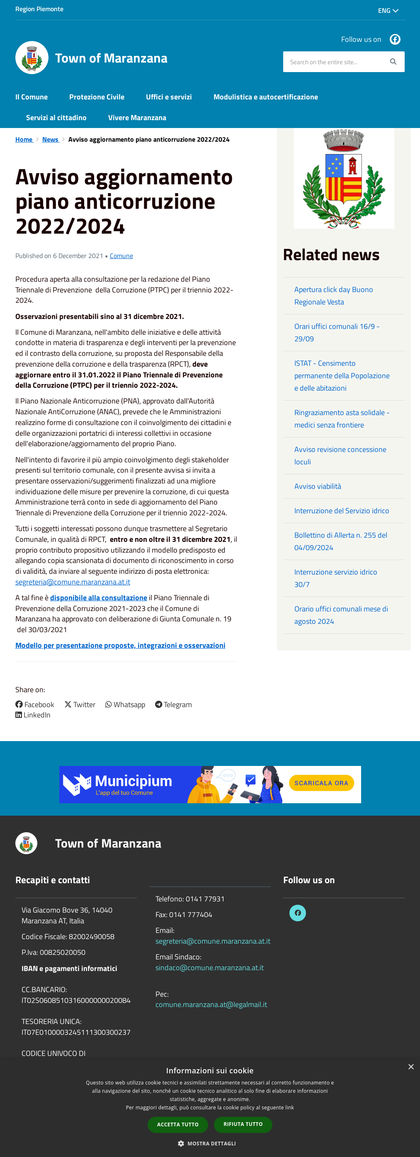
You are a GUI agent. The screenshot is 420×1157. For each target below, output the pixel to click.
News (51, 139)
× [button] (411, 1067)
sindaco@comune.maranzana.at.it (209, 967)
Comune (121, 256)
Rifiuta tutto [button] (243, 1124)
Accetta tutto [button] (178, 1124)
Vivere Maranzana (137, 117)
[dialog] (210, 1107)
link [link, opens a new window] (289, 1107)
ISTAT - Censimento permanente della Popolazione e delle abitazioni (342, 375)
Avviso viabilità (317, 486)
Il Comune (31, 96)
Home (24, 139)
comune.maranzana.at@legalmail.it (211, 1004)
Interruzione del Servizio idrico (341, 510)
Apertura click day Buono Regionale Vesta (333, 295)
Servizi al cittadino (56, 117)
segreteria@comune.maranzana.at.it (72, 581)
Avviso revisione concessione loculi (340, 455)
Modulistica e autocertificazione (266, 96)
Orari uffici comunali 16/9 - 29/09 (337, 332)
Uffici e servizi (169, 96)
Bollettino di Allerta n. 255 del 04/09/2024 (340, 541)
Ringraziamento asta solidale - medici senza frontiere (342, 418)
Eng (388, 10)
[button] (210, 1143)
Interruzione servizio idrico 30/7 (335, 578)
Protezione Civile (96, 96)
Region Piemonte (39, 9)
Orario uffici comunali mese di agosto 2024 (341, 615)
